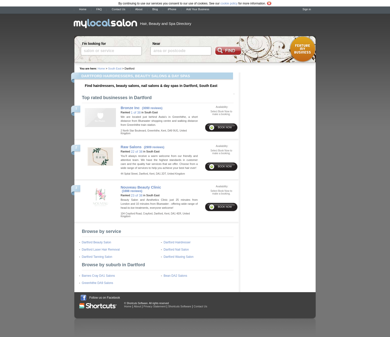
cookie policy (229, 3)
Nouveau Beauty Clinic (141, 187)
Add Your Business (197, 9)
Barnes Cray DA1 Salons (98, 275)
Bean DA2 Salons (175, 275)
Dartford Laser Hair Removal (101, 249)
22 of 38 (137, 151)
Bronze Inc (130, 108)
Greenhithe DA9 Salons (97, 283)
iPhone (172, 9)
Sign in (306, 9)
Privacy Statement (155, 306)
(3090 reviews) (152, 108)
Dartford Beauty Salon (96, 242)
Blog (155, 9)
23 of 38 (137, 195)
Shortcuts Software (179, 306)
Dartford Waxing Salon (179, 257)
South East (114, 68)
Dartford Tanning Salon (97, 257)
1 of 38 (136, 112)
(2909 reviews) (154, 147)
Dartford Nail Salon (176, 249)
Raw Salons (131, 147)
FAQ (99, 9)
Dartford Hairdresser (177, 242)
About (139, 9)
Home (82, 9)
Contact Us (118, 9)
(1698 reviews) (132, 191)
